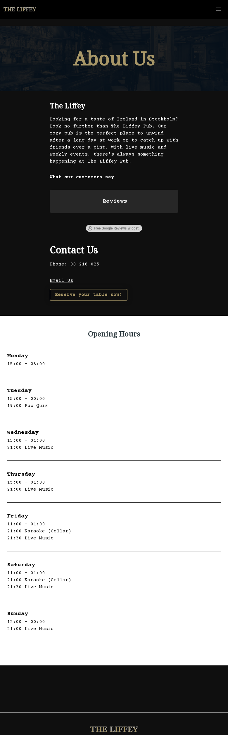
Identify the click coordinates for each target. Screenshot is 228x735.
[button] (218, 9)
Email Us (61, 280)
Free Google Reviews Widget (113, 228)
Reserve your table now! (88, 294)
